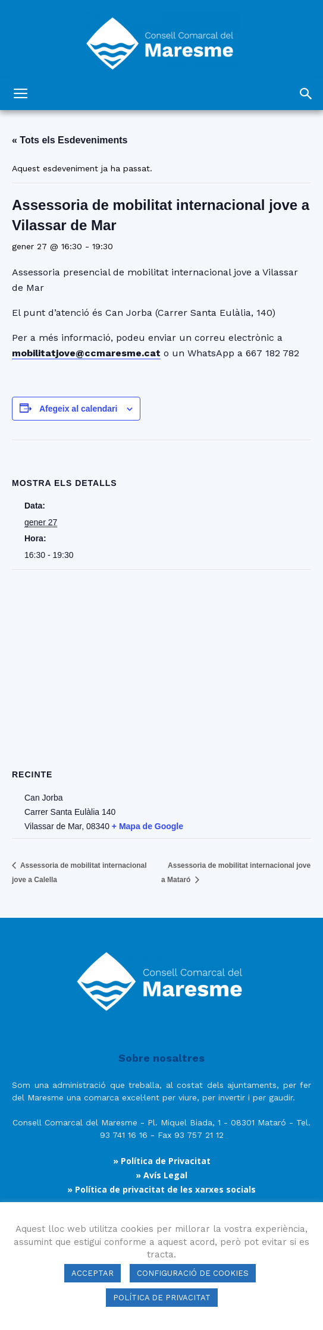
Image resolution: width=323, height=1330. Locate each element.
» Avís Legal (161, 1175)
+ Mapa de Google (147, 826)
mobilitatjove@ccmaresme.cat (86, 353)
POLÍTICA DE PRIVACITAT (162, 1297)
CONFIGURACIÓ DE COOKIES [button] (193, 1273)
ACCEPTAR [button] (92, 1273)
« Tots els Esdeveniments (69, 140)
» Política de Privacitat (162, 1160)
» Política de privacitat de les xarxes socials (161, 1189)
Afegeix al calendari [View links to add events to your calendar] (78, 408)
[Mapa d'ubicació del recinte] (161, 655)
